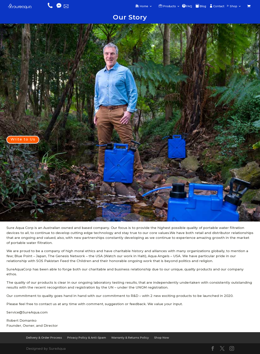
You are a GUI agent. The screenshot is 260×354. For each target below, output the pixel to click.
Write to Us (23, 139)
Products (169, 6)
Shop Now (161, 337)
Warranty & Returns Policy (130, 337)
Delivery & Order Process (44, 337)
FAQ (189, 6)
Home (144, 6)
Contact (218, 6)
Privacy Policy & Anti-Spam (86, 337)
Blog (203, 6)
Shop (233, 6)
